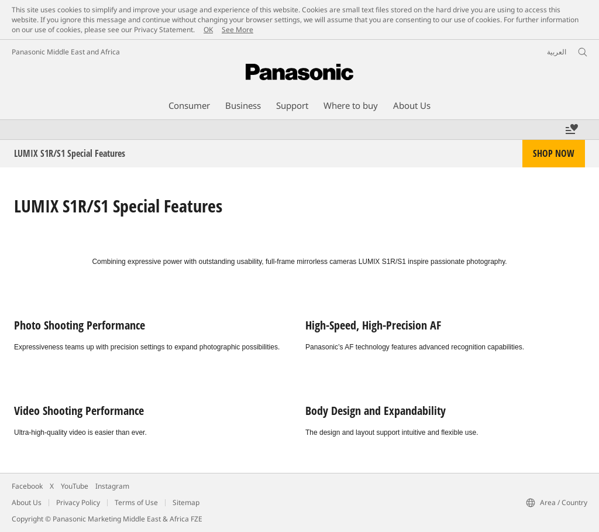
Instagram (112, 486)
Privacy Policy (78, 502)
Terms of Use (136, 502)
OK (208, 30)
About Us (27, 502)
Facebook (27, 486)
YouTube (74, 486)
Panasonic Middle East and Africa (66, 52)
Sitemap (186, 502)
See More (237, 30)
